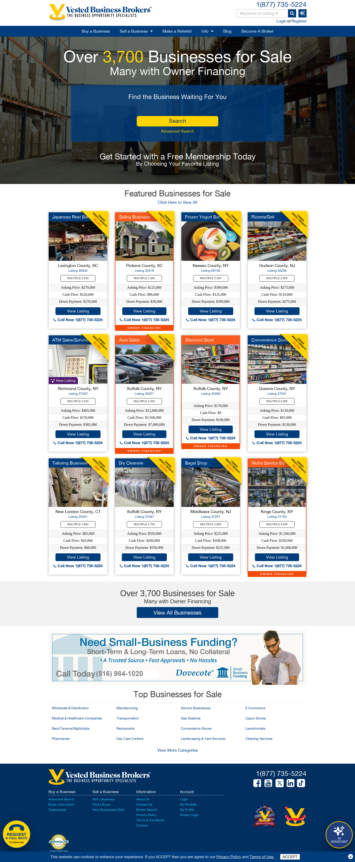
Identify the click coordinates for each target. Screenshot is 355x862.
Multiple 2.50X (277, 278)
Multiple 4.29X (277, 524)
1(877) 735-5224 (281, 4)
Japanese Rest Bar (70, 216)
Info (204, 31)
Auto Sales (129, 339)
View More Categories (177, 750)
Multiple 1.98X (78, 524)
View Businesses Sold (108, 809)
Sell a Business (134, 31)
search (177, 121)
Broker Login (189, 815)
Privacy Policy (146, 815)
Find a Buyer (101, 804)
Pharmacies (61, 739)
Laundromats (255, 728)
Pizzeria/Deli (262, 216)
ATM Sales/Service (70, 339)
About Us (142, 799)
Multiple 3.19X (210, 278)
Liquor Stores (255, 718)
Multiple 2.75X (144, 524)
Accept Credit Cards (59, 851)
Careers (142, 825)
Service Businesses (196, 708)
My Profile (187, 809)
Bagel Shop (196, 462)
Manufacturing (127, 708)
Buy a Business (96, 31)
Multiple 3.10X (78, 401)
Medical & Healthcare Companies (77, 718)
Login (281, 21)
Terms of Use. (262, 857)
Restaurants (125, 728)
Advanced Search (177, 131)
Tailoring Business (70, 462)
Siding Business (134, 216)
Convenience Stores (196, 728)
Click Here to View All (177, 202)
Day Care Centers (130, 739)
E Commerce (255, 708)
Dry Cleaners (131, 462)
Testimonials (57, 809)
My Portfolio (188, 804)
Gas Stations (191, 718)
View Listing (78, 311)
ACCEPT (290, 857)
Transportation (127, 718)
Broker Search (146, 809)
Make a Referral (177, 31)
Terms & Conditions (150, 820)
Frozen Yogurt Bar (202, 216)
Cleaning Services (259, 739)
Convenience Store (269, 339)
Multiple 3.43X (144, 401)
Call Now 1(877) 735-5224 (78, 319)
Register (299, 21)
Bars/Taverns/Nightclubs (71, 728)
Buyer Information (61, 804)
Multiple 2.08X (210, 524)
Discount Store (199, 339)
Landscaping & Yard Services (203, 739)
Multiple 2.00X (277, 401)
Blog (227, 31)
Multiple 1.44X (144, 278)
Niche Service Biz (268, 462)
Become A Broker (257, 31)
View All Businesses (177, 612)
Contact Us (144, 804)
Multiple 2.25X (78, 278)
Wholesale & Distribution (70, 708)
